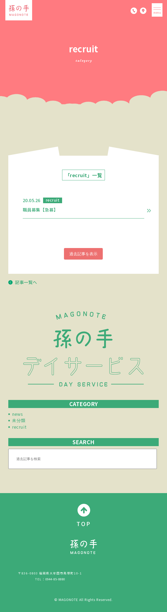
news (17, 414)
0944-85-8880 (55, 579)
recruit (19, 427)
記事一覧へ (22, 282)
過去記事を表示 (83, 254)
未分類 (18, 420)
